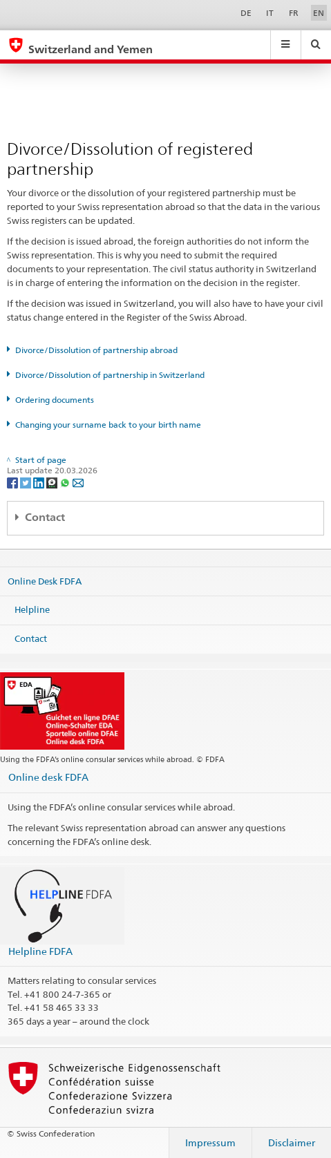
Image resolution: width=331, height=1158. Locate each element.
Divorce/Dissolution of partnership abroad (96, 350)
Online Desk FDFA (45, 580)
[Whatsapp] (66, 482)
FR (294, 13)
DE (246, 13)
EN (318, 13)
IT (270, 13)
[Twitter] (26, 482)
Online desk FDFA (48, 777)
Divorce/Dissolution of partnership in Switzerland (110, 375)
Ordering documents (54, 400)
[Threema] (52, 482)
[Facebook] (13, 482)
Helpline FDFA (40, 951)
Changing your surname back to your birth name (108, 424)
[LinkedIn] (39, 482)
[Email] (78, 482)
